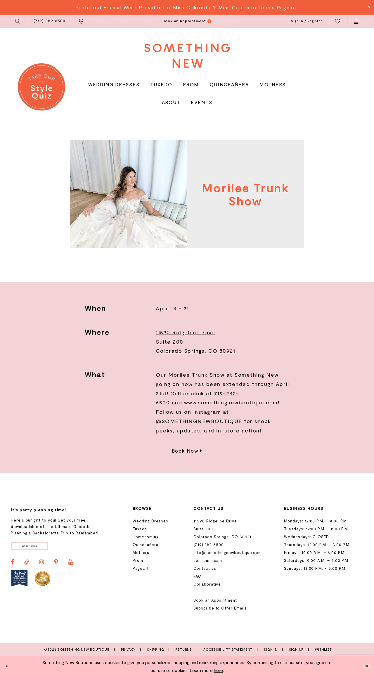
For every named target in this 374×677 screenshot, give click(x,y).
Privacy (128, 649)
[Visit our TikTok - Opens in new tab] (26, 566)
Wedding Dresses (150, 521)
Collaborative (207, 584)
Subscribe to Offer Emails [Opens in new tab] (220, 608)
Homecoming (146, 536)
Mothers (141, 552)
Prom (138, 560)
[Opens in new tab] (19, 582)
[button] (18, 21)
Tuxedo (140, 529)
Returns (183, 649)
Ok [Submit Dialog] (364, 666)
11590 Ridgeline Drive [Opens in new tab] (185, 332)
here (218, 670)
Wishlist (323, 649)
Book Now (187, 450)
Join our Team (207, 560)
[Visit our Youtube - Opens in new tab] (70, 566)
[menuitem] (18, 21)
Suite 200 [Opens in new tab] (169, 341)
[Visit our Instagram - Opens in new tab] (41, 566)
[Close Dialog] (9, 666)
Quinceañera (145, 544)
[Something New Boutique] (187, 56)
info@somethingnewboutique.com (227, 552)
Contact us (204, 568)
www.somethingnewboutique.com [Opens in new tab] (231, 402)
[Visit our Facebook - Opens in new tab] (12, 566)
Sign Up (296, 649)
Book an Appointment (215, 600)
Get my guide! (43, 548)
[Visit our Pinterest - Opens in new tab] (56, 566)
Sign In (271, 649)
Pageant (141, 568)
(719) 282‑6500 (208, 544)
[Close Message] (368, 7)
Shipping (155, 649)
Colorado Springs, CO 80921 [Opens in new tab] (195, 350)
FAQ (197, 576)
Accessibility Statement (227, 649)
